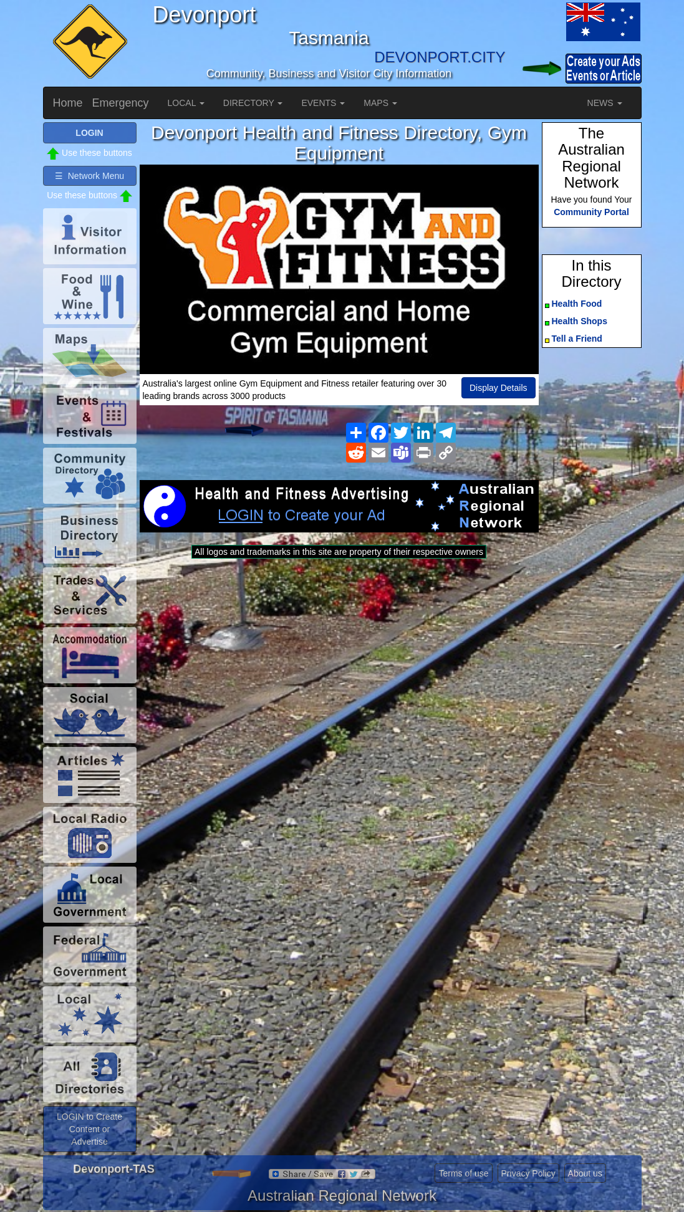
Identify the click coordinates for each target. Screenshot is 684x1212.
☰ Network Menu (89, 176)
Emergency (120, 103)
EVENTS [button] (323, 103)
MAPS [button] (380, 103)
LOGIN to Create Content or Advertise (89, 1129)
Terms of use (463, 1173)
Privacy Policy (528, 1173)
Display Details (498, 388)
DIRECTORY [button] (253, 103)
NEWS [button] (604, 103)
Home (68, 103)
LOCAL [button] (186, 103)
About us (585, 1173)
